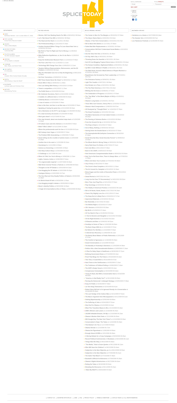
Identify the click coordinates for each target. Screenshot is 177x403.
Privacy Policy (89, 398)
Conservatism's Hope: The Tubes (96, 322)
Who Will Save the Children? (94, 347)
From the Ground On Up (93, 122)
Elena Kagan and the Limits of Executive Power (101, 172)
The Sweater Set (137, 38)
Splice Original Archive (92, 30)
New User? (134, 7)
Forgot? (160, 1)
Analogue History (44, 173)
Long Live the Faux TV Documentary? (97, 179)
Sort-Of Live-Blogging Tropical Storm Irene (99, 62)
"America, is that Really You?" (95, 278)
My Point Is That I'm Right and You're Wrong (53, 51)
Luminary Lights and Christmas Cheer (14, 86)
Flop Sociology (90, 185)
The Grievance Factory (92, 79)
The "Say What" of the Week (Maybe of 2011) (100, 96)
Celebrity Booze (43, 100)
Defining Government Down (94, 254)
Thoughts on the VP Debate (47, 167)
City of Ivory (89, 163)
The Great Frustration (92, 112)
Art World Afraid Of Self (46, 180)
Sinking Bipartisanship (92, 299)
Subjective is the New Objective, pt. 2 (97, 350)
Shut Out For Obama (92, 305)
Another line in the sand (46, 142)
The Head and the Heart (46, 41)
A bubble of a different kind (47, 97)
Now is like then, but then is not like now (51, 105)
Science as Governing (45, 148)
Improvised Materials (92, 199)
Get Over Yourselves (45, 77)
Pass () (159, 1)
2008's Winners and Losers (94, 311)
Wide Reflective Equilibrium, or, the (54, 55)
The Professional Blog (45, 44)
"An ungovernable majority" (47, 162)
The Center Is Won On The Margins (97, 35)
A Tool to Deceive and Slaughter (96, 216)
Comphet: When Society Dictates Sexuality (15, 76)
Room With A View (44, 83)
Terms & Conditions (103, 398)
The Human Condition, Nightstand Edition (99, 65)
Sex (5, 74)
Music (6, 34)
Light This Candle (91, 82)
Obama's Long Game (92, 101)
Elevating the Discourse (93, 367)
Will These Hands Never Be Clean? (50, 80)
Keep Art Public (90, 284)
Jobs (75, 398)
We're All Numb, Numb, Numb (95, 190)
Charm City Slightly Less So (94, 193)
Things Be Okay (92, 342)
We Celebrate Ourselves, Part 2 (48, 94)
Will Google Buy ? (98, 319)
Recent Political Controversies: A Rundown (99, 339)
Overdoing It (42, 145)
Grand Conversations (92, 243)
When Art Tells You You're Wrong (49, 156)
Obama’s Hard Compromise (94, 106)
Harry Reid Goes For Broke (94, 145)
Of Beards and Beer (91, 221)
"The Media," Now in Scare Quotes (96, 344)
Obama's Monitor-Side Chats (94, 316)
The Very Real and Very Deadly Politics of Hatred (54, 176)
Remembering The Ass (10, 91)
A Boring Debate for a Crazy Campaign (98, 336)
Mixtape (7, 89)
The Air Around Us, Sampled (94, 169)
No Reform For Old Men (93, 230)
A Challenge (42, 153)
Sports (6, 44)
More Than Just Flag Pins (93, 182)
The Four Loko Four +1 (46, 62)
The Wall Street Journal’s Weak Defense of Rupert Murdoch (105, 70)
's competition (45, 88)
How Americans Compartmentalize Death (99, 153)
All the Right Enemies (92, 219)
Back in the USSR (91, 151)
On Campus (7, 69)
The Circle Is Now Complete (94, 166)
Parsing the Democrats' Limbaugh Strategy (99, 281)
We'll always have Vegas (46, 132)
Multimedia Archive (138, 30)
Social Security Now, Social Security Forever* (100, 138)
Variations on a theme (139, 35)
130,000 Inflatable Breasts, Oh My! (96, 313)
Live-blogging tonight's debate (48, 183)
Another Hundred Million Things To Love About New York (57, 46)
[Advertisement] (165, 19)
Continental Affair (8, 50)
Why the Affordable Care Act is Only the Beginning (55, 73)
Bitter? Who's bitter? (45, 126)
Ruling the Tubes (90, 364)
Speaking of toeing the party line (49, 108)
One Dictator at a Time (92, 85)
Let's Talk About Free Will (46, 38)
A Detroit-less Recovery (93, 233)
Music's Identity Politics (46, 186)
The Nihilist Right (91, 204)
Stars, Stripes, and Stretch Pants (12, 66)
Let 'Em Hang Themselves (94, 286)
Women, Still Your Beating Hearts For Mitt (52, 35)
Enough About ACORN (92, 333)
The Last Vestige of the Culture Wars (97, 294)
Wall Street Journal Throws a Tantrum (51, 165)
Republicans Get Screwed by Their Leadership (100, 75)
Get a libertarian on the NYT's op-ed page (52, 111)
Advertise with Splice (64, 398)
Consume (7, 64)
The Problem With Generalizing (48, 135)
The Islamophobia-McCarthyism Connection (100, 133)
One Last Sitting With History (48, 85)
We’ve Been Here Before (93, 44)
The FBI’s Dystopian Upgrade (12, 55)
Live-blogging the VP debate (47, 170)
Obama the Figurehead (92, 330)
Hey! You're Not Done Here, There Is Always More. (101, 156)
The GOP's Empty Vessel (93, 268)
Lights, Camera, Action (46, 159)
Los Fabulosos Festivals (140, 41)
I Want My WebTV (91, 370)
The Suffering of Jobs (92, 302)
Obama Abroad (90, 327)
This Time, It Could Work (93, 260)
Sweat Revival (90, 176)
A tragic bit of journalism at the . (52, 189)
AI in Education (8, 71)
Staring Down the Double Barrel (95, 130)
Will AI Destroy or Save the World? (13, 81)
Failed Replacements (95, 46)
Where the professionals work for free (51, 129)
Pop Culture (8, 39)
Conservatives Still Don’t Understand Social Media (102, 49)
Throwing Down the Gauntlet (94, 59)
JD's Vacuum (89, 207)
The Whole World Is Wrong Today (96, 142)
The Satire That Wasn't (92, 356)
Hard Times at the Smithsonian (95, 262)
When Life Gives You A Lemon (95, 161)
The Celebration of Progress (94, 93)
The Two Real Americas (93, 88)
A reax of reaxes (43, 102)
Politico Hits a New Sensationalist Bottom (99, 248)
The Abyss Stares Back (93, 38)
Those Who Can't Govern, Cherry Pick (98, 103)
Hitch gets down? (44, 116)
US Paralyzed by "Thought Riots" (96, 109)
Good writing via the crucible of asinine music (53, 138)
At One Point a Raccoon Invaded (13, 40)
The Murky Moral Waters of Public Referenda (100, 235)
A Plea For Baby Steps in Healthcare (97, 251)
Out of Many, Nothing (92, 128)
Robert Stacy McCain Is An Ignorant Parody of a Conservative (105, 289)
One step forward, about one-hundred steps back (54, 119)
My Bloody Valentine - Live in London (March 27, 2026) (18, 35)
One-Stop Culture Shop (46, 151)
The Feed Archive (43, 30)
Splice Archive (9, 1)
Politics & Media (9, 54)
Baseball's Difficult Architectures (96, 358)
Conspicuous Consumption (94, 271)
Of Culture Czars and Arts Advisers (50, 124)
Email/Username (136, 1)
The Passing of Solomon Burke (95, 119)
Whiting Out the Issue (92, 91)
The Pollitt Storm (44, 91)
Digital (6, 79)
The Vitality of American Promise (96, 188)
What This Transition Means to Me (96, 308)
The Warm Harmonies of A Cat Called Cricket (100, 115)
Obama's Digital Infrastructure (95, 361)
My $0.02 (88, 210)
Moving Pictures (9, 49)
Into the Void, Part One (92, 54)
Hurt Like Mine (90, 148)
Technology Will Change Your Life (49, 65)
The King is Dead (91, 125)
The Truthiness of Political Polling (96, 265)
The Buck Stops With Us (93, 227)
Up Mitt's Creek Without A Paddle (96, 68)
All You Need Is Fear (92, 213)
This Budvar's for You (92, 325)
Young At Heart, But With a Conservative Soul (100, 274)
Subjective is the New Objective (95, 353)
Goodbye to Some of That (93, 224)
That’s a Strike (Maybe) (10, 45)
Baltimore (7, 84)
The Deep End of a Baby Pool (95, 196)
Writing (6, 59)
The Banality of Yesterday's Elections (97, 245)
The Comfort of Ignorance (93, 240)
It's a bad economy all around (48, 114)
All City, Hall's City (91, 56)
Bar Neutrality (89, 202)
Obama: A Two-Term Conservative (96, 41)
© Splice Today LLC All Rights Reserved (124, 398)
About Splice (134, 11)
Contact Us (51, 398)
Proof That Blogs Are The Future (96, 257)
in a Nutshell (11, 61)
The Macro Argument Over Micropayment (99, 297)
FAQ (81, 398)
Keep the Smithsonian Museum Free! (50, 60)
